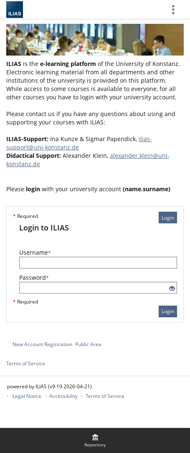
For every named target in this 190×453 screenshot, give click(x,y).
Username (35, 252)
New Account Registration (42, 344)
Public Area (88, 344)
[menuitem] (95, 440)
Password (34, 277)
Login (168, 217)
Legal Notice (27, 396)
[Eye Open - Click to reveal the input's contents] (172, 289)
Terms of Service (25, 363)
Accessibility (63, 396)
